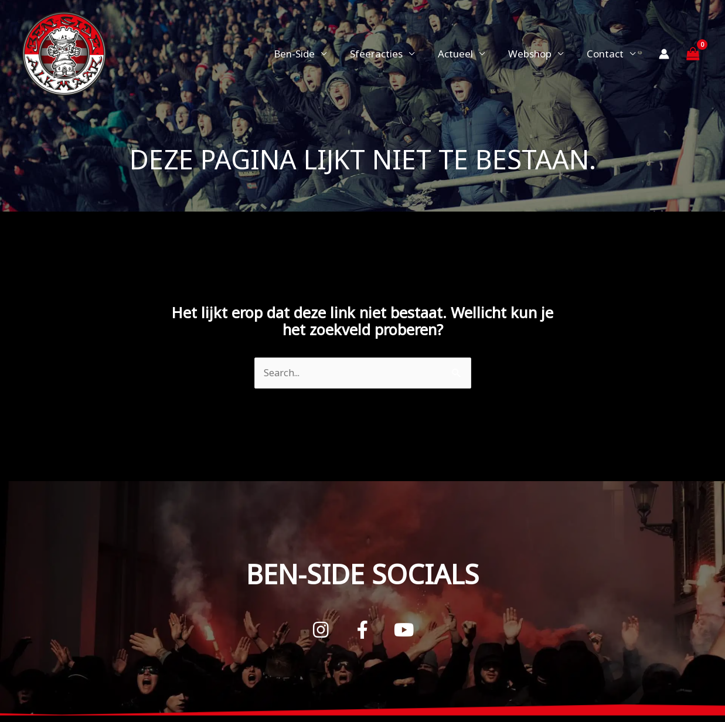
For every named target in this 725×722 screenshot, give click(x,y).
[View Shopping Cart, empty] (692, 53)
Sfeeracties (388, 53)
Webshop (535, 53)
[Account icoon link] (664, 54)
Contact (606, 53)
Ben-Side (310, 53)
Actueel (464, 53)
